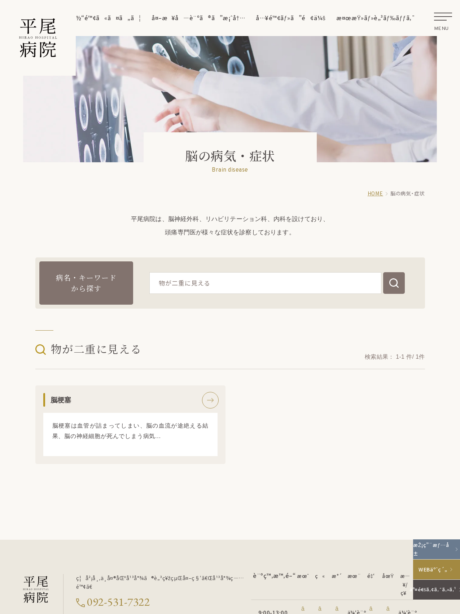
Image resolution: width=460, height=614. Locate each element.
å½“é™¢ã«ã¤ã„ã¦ (106, 17)
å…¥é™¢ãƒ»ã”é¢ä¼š (290, 17)
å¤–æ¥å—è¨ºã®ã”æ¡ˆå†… (198, 17)
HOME (375, 193)
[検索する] (394, 283)
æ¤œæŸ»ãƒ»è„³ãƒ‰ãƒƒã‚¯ (375, 17)
